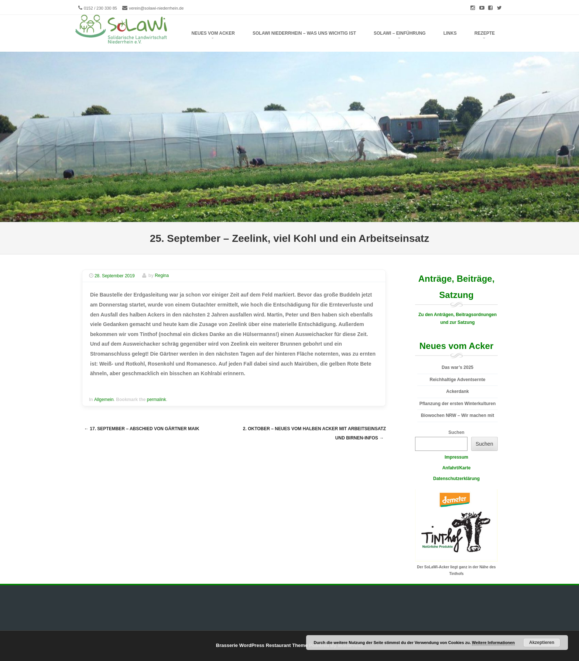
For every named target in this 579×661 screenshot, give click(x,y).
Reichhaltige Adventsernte (458, 379)
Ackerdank (457, 391)
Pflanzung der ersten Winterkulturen (457, 403)
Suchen (456, 432)
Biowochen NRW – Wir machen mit (457, 415)
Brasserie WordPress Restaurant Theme (262, 645)
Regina (162, 275)
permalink (156, 399)
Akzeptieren (541, 642)
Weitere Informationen (493, 642)
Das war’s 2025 (457, 367)
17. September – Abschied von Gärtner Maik (141, 428)
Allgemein (104, 399)
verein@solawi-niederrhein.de (156, 8)
